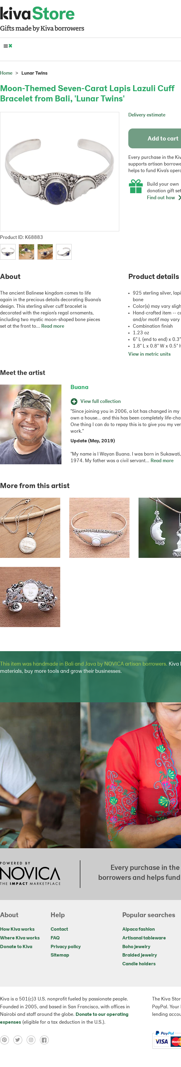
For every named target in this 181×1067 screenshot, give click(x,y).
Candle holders (139, 964)
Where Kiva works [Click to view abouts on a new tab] (20, 938)
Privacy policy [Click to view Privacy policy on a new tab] (66, 947)
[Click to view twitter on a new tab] (20, 1040)
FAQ (55, 938)
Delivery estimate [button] (146, 115)
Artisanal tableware (144, 938)
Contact (59, 929)
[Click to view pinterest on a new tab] (6, 1040)
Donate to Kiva (16, 947)
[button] (8, 252)
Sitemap (60, 955)
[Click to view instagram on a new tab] (33, 1040)
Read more (52, 326)
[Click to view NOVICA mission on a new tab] (30, 874)
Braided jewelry (139, 955)
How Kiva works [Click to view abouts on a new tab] (17, 929)
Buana (79, 388)
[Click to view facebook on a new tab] (46, 1040)
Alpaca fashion (138, 929)
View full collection (95, 401)
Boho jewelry (136, 947)
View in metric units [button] (149, 354)
